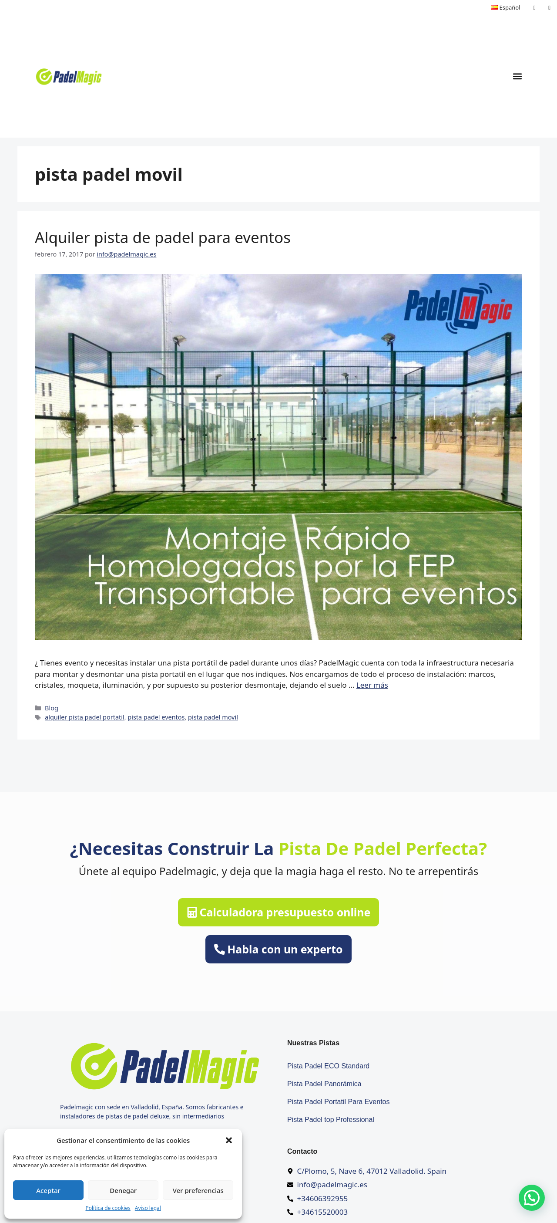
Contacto (302, 1151)
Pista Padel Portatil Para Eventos (338, 1101)
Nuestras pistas (313, 1043)
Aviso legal (148, 1208)
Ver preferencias (198, 1190)
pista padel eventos (156, 717)
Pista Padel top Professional (330, 1119)
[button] (229, 1140)
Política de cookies (107, 1208)
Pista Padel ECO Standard (328, 1066)
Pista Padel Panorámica (324, 1084)
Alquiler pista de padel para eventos (163, 237)
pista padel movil (213, 717)
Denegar (123, 1190)
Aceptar (48, 1190)
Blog (51, 708)
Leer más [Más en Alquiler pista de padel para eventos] (372, 685)
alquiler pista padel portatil (84, 717)
